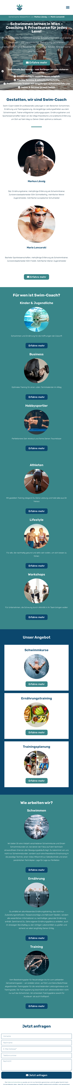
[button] (67, 7)
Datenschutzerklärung (15, 1083)
